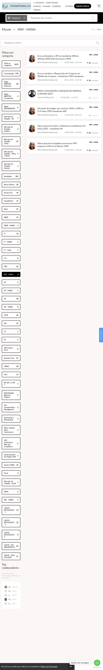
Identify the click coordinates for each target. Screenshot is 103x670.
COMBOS (56, 6)
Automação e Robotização (11, 419)
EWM (11, 492)
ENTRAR (69, 6)
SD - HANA (11, 307)
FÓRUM (36, 10)
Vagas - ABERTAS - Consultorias (11, 96)
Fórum (6, 29)
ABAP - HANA (11, 225)
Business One (11, 358)
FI (11, 234)
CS (11, 331)
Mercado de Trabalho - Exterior (11, 166)
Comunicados (11, 73)
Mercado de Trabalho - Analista (11, 129)
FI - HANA (11, 242)
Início (93, 29)
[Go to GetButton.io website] (97, 667)
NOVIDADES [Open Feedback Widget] (101, 335)
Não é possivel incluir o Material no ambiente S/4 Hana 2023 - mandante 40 (61, 127)
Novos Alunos (11, 184)
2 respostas (93, 115)
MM (11, 266)
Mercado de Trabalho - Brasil (11, 482)
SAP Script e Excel (11, 349)
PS (11, 340)
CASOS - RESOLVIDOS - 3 (11, 535)
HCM (11, 315)
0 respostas (93, 63)
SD (11, 299)
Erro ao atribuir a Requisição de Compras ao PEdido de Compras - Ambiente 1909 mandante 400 (60, 76)
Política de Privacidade (48, 666)
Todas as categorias (11, 64)
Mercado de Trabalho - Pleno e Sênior (11, 154)
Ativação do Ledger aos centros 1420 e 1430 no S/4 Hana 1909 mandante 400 (60, 109)
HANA (11, 366)
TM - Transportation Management (11, 407)
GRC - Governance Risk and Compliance (11, 443)
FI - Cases (11, 250)
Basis (11, 209)
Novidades (11, 176)
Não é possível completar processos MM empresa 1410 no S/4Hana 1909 (57, 144)
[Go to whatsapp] (97, 663)
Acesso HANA (11, 465)
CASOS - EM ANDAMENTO (11, 546)
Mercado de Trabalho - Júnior (11, 141)
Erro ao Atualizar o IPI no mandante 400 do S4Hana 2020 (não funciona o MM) (57, 57)
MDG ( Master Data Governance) (11, 430)
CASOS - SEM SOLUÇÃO (11, 556)
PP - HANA (11, 290)
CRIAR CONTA (82, 6)
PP (11, 282)
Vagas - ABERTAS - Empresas (11, 84)
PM (11, 323)
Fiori (11, 374)
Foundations (11, 201)
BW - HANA (11, 500)
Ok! (70, 667)
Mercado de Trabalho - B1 (11, 118)
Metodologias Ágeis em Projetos (11, 395)
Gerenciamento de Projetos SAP (11, 456)
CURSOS (37, 6)
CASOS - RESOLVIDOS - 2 (11, 522)
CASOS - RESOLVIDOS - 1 (11, 510)
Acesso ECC (11, 193)
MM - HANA (27, 29)
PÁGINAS (38, 2)
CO (11, 258)
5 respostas (93, 98)
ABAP (11, 217)
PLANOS (46, 6)
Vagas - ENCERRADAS (11, 107)
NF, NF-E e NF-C (11, 384)
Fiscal (11, 473)
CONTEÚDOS (52, 2)
